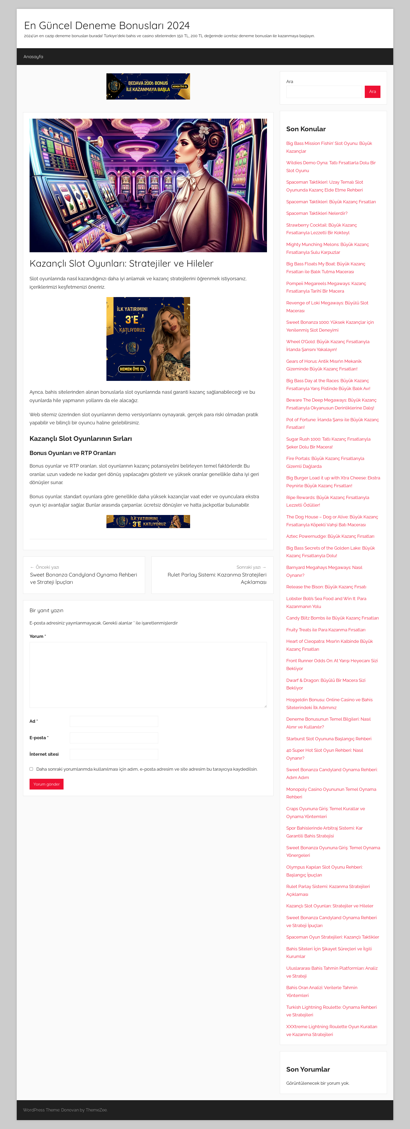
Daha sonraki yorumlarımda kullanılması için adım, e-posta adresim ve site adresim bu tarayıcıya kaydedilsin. (147, 769)
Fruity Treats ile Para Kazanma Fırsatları (326, 629)
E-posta (39, 737)
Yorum (38, 636)
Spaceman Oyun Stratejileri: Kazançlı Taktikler (332, 937)
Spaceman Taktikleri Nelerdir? (317, 213)
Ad (34, 721)
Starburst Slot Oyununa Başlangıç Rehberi (329, 738)
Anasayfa (33, 56)
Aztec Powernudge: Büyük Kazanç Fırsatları (330, 536)
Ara (289, 81)
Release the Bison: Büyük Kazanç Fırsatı (326, 586)
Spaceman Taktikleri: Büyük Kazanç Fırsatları (331, 201)
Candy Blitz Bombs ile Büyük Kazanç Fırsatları (332, 618)
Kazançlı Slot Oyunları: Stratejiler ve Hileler (329, 905)
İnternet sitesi (44, 754)
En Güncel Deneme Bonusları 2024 (107, 25)
